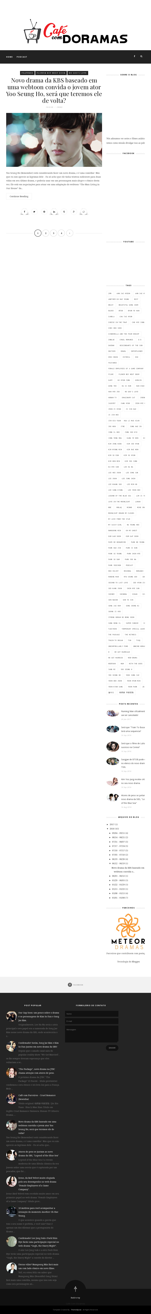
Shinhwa (123, 594)
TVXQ (138, 640)
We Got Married (115, 658)
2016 (112, 828)
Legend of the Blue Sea (119, 496)
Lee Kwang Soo (115, 484)
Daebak (111, 345)
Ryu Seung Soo (130, 577)
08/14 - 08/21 (118, 837)
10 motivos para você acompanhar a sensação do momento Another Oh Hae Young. (38, 1212)
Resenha (127, 571)
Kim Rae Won (132, 449)
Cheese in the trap (117, 322)
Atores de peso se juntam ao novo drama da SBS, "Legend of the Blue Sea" (135, 799)
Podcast (22, 57)
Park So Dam (114, 559)
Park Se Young (115, 554)
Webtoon (112, 664)
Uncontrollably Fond (118, 646)
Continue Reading (19, 197)
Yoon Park (132, 687)
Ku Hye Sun (113, 467)
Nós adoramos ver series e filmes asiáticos (128, 107)
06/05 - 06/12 (118, 875)
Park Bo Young (138, 542)
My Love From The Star (119, 519)
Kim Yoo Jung (131, 461)
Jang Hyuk (125, 403)
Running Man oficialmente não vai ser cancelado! (135, 713)
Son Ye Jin (128, 600)
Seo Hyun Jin (139, 583)
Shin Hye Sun (133, 588)
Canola (111, 316)
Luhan (137, 502)
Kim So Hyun (129, 455)
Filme (111, 374)
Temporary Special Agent (134, 629)
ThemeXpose (76, 1310)
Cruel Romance (126, 340)
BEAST (111, 305)
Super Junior (132, 623)
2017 (112, 824)
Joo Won (112, 426)
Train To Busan (115, 640)
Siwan (134, 594)
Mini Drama (142, 507)
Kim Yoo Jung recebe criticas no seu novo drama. (134, 781)
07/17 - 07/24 (118, 846)
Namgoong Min (114, 530)
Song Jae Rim (114, 606)
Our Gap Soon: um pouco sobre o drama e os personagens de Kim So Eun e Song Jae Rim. (38, 1016)
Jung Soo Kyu (131, 432)
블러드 (111, 692)
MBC (109, 507)
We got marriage (122, 652)
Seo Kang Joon (115, 588)
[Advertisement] (53, 6)
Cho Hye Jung (138, 322)
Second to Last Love (118, 583)
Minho (129, 507)
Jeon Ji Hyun (114, 409)
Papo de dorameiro (117, 542)
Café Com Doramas (75, 1303)
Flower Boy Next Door (51, 73)
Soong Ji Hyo (114, 611)
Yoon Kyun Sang (115, 687)
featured (27, 73)
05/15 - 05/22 (118, 889)
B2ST (136, 299)
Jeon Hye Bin (141, 403)
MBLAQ (119, 507)
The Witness (130, 635)
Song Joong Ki (132, 606)
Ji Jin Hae (131, 409)
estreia (126, 357)
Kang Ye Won (132, 438)
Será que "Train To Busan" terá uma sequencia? (134, 729)
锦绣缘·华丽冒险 (126, 692)
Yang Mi (112, 669)
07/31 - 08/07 (118, 841)
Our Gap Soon (132, 536)
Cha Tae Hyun (126, 316)
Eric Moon (113, 357)
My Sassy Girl (115, 525)
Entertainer (136, 351)
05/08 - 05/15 (118, 893)
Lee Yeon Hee (134, 490)
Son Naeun (113, 600)
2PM (109, 293)
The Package (114, 635)
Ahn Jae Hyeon (123, 293)
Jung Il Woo (114, 432)
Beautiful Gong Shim (128, 305)
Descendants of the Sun (131, 345)
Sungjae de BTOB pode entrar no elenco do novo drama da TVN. (135, 763)
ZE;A (144, 687)
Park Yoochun (114, 565)
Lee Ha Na (128, 467)
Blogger (135, 961)
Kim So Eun (113, 455)
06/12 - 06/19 (118, 863)
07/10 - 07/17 (118, 850)
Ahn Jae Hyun (141, 293)
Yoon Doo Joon (115, 681)
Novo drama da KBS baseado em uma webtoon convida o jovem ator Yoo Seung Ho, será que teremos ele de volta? (54, 91)
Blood (111, 311)
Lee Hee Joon (114, 473)
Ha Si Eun (126, 386)
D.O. (140, 340)
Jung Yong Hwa (115, 438)
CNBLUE (111, 340)
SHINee (111, 594)
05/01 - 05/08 (118, 897)
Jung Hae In (135, 426)
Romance (139, 571)
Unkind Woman (139, 646)
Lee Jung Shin (128, 478)
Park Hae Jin (114, 548)
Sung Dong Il (114, 623)
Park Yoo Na (130, 559)
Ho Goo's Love (78, 73)
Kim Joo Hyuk (133, 444)
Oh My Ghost (131, 530)
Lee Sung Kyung (115, 490)
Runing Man (113, 577)
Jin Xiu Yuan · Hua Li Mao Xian (123, 421)
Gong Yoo (112, 386)
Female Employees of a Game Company (125, 368)
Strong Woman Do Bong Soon (121, 617)
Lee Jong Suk (132, 473)
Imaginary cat (128, 397)
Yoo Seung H (126, 669)
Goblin (138, 380)
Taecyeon (112, 629)
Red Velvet (113, 571)
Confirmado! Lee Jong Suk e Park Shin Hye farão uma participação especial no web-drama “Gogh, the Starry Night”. (38, 1242)
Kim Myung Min (115, 449)
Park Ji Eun (131, 548)
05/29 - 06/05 (118, 880)
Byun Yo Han (133, 311)
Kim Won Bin (114, 461)
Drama (123, 351)
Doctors (112, 351)
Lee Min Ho (132, 484)
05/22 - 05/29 (118, 884)
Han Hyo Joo (114, 392)
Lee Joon (112, 478)
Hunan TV (112, 397)
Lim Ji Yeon (142, 496)
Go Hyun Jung (124, 380)
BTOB (121, 311)
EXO (136, 357)
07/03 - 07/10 (118, 854)
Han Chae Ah (142, 386)
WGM (122, 664)
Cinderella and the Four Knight (123, 334)
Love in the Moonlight (119, 502)
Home (9, 57)
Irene (143, 397)
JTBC (123, 426)
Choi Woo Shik (115, 328)
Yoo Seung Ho (114, 675)
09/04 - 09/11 (118, 833)
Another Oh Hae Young (118, 299)
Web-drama (132, 658)
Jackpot (112, 403)
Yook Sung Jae (132, 675)
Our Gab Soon (114, 536)
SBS (144, 577)
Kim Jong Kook (115, 444)
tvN (129, 640)
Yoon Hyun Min (133, 681)
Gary (110, 380)
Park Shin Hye (133, 554)
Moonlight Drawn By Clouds (121, 513)
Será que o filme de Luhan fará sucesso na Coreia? (136, 745)
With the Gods (135, 664)
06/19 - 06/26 (118, 859)
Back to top (75, 1297)
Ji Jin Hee (113, 415)
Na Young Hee (133, 525)
